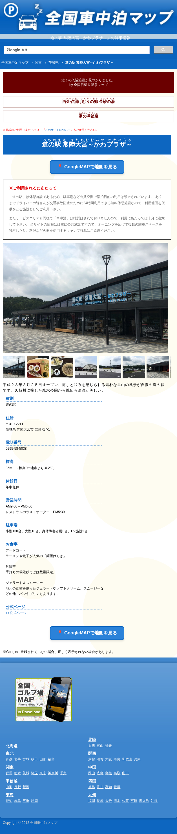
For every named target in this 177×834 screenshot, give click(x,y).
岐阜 (17, 801)
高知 (108, 787)
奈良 (117, 759)
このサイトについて (57, 129)
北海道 (11, 746)
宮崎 (133, 801)
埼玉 (34, 773)
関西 (92, 753)
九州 (92, 795)
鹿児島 (144, 801)
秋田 (34, 759)
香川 (100, 787)
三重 (26, 801)
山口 (125, 773)
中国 (92, 767)
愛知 (9, 801)
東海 (10, 795)
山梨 (9, 787)
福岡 (91, 801)
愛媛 (117, 787)
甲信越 (11, 781)
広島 (100, 773)
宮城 (26, 759)
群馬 (9, 773)
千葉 (63, 773)
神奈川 (53, 773)
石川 (91, 745)
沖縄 (154, 801)
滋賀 (100, 759)
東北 (10, 753)
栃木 (17, 773)
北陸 (92, 739)
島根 (108, 773)
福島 (51, 759)
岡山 (91, 773)
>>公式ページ (16, 613)
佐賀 (125, 801)
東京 (42, 773)
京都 (91, 759)
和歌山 (127, 759)
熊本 (117, 801)
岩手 (17, 759)
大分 (108, 801)
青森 (9, 759)
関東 (10, 767)
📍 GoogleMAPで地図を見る (87, 166)
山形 (42, 759)
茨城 (26, 773)
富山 (100, 745)
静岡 (34, 801)
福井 (108, 745)
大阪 (108, 759)
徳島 (91, 787)
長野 (17, 787)
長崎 (100, 801)
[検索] (76, 49)
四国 (92, 781)
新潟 (26, 787)
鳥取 (117, 773)
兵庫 (137, 759)
